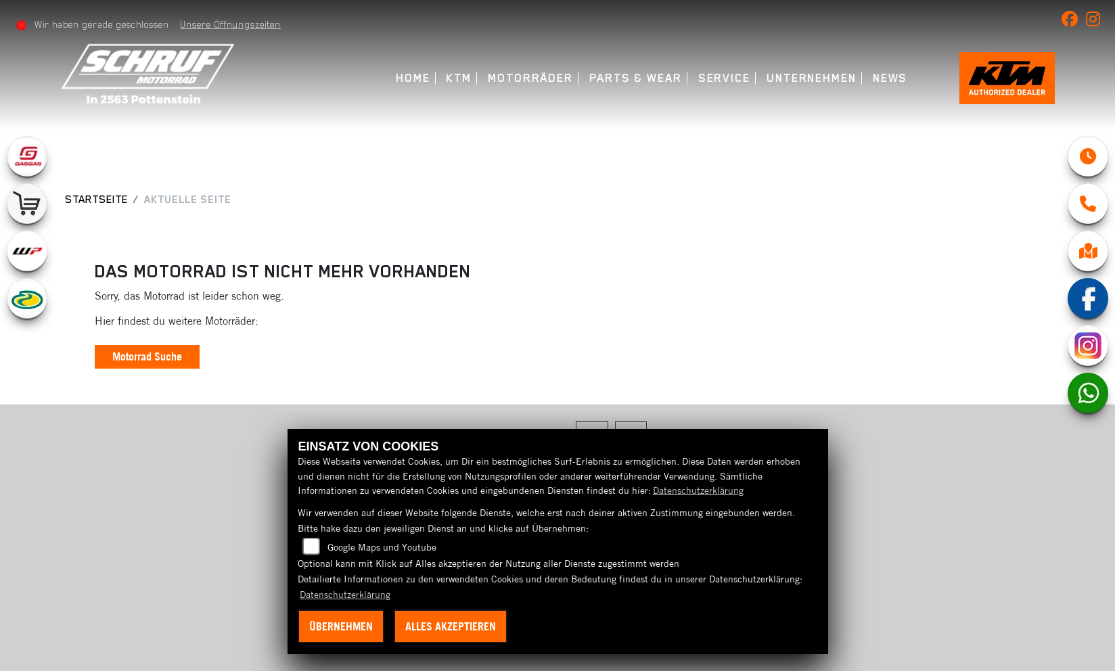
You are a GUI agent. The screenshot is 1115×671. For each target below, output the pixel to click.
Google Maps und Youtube (381, 547)
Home (409, 78)
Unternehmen (807, 78)
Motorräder (525, 78)
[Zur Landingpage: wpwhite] (27, 251)
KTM (455, 78)
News (885, 78)
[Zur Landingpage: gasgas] (27, 156)
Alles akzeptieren (450, 626)
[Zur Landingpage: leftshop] (27, 203)
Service (719, 78)
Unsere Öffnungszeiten (231, 24)
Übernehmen (341, 626)
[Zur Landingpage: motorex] (27, 298)
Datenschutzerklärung (698, 490)
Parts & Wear (631, 78)
